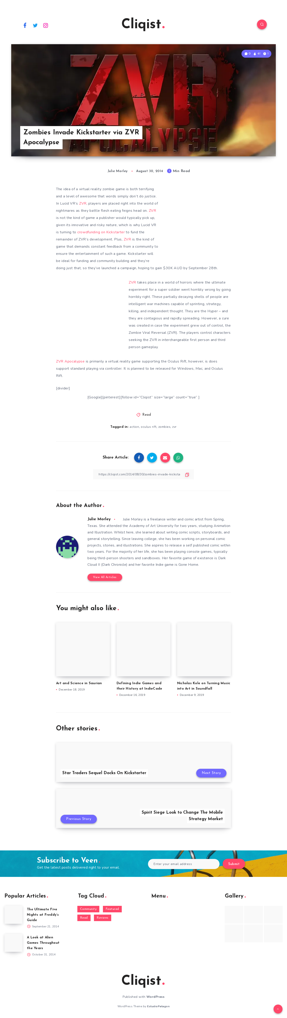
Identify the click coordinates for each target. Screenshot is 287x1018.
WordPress (155, 997)
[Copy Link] (143, 474)
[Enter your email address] (184, 864)
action (134, 427)
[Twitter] (35, 25)
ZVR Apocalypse (70, 361)
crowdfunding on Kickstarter (101, 232)
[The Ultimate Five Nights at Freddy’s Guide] (13, 915)
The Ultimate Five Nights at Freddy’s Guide (43, 915)
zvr (174, 427)
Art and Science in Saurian (79, 683)
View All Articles (105, 577)
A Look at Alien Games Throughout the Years (43, 943)
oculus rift (149, 427)
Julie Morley (99, 519)
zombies (164, 427)
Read (146, 415)
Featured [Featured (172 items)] (112, 909)
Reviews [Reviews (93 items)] (103, 918)
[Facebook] (25, 25)
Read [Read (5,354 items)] (84, 918)
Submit (233, 864)
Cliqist (143, 25)
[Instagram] (45, 25)
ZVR (83, 203)
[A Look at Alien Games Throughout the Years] (13, 943)
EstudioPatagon (158, 1006)
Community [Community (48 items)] (88, 909)
